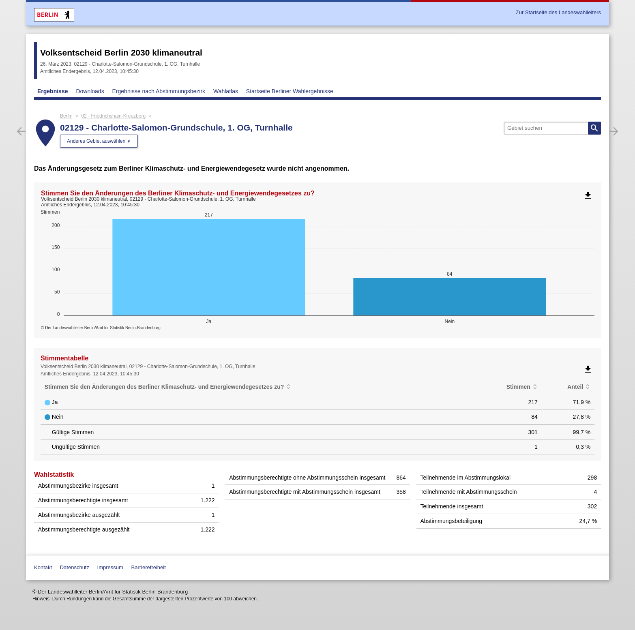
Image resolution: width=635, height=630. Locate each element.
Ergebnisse (52, 91)
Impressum (110, 567)
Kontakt (43, 567)
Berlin (66, 116)
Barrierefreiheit (148, 567)
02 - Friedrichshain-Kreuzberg (113, 116)
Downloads (90, 91)
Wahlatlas (225, 91)
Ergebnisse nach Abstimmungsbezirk (159, 91)
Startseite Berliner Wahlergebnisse (289, 91)
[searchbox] (552, 128)
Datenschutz (74, 567)
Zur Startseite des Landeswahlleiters (558, 12)
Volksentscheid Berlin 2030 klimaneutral (121, 52)
